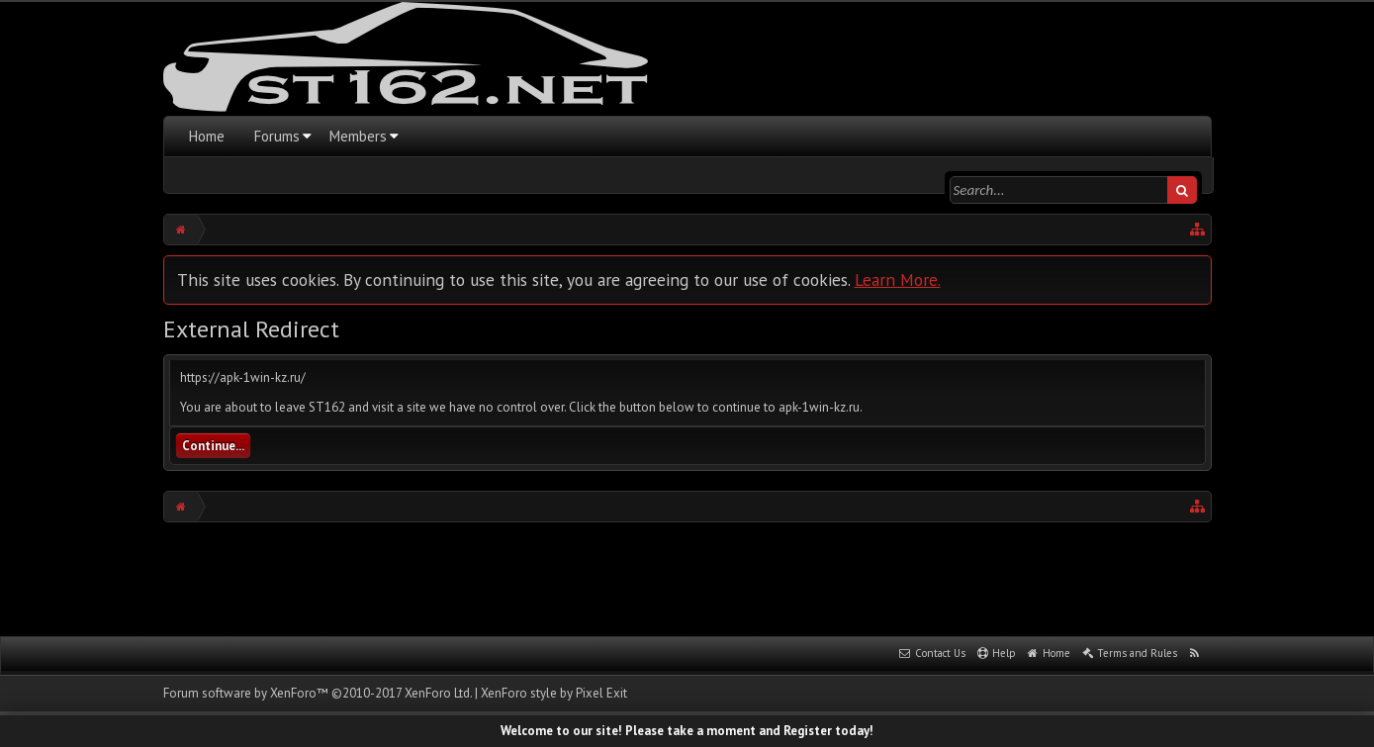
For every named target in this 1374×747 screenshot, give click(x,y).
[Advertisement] (687, 576)
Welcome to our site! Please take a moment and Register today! (687, 730)
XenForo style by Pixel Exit (554, 693)
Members (358, 136)
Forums (277, 136)
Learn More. (898, 279)
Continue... (213, 445)
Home (207, 136)
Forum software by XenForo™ (317, 693)
